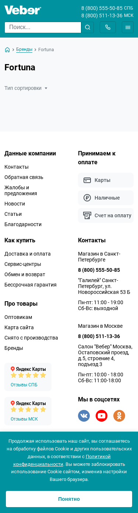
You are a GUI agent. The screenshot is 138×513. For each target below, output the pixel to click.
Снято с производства (31, 338)
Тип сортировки (25, 88)
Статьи (13, 214)
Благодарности (23, 224)
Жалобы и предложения (20, 190)
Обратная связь (23, 177)
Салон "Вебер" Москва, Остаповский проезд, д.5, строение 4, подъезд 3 (105, 355)
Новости (14, 204)
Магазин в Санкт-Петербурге (99, 257)
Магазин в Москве (100, 326)
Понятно (69, 499)
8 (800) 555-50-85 (102, 8)
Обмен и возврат (24, 274)
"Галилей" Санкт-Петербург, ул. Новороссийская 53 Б (104, 286)
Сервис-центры (22, 264)
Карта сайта (19, 327)
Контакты (16, 167)
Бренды (13, 348)
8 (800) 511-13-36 (102, 15)
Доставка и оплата (27, 254)
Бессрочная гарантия (30, 285)
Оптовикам (18, 317)
